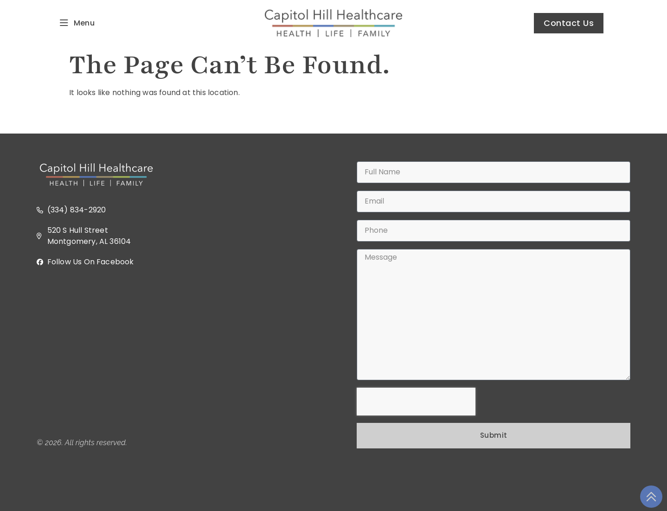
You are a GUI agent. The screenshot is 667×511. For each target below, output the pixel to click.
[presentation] (416, 401)
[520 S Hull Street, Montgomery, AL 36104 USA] (173, 352)
